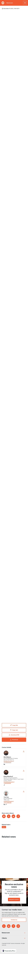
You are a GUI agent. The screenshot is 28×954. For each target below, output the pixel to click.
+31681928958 (7, 783)
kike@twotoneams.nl (9, 761)
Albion (3, 827)
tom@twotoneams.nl (9, 801)
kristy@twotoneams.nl (9, 781)
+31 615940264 (7, 762)
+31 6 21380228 (7, 802)
